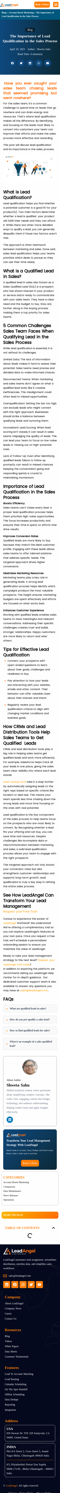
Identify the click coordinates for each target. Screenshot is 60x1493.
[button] (55, 4)
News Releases (10, 1195)
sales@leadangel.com (34, 990)
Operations (8, 1199)
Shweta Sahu (18, 1085)
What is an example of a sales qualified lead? (29, 1043)
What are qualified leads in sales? (26, 1008)
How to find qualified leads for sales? (28, 1030)
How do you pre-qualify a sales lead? (28, 1019)
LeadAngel (9, 923)
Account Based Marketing (21, 12)
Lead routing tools (14, 782)
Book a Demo (42, 4)
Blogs (4, 12)
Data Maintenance (12, 1191)
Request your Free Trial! (20, 911)
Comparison (9, 1186)
